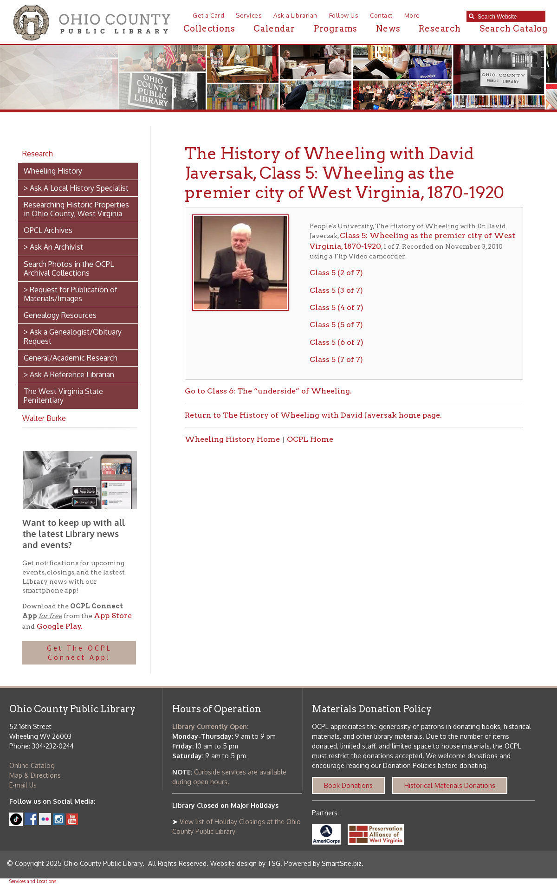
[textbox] (509, 16)
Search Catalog (513, 28)
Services (249, 15)
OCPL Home (310, 439)
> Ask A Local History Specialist (76, 188)
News (388, 28)
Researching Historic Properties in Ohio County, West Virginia (76, 209)
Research (439, 28)
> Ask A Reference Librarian (69, 374)
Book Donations (348, 785)
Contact (381, 15)
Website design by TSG (245, 863)
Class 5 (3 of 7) (336, 290)
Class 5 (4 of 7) (336, 307)
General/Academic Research (70, 357)
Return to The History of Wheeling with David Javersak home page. (313, 415)
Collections (209, 28)
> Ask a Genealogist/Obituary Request (73, 336)
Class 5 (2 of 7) (336, 272)
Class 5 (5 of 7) (336, 324)
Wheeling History (53, 170)
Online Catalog (32, 765)
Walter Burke (44, 418)
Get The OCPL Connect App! (79, 652)
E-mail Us (23, 785)
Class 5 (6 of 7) (336, 342)
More (412, 15)
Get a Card (208, 15)
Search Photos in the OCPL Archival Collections (69, 268)
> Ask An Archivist (53, 247)
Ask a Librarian (295, 15)
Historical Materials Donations (449, 785)
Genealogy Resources (60, 315)
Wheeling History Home (232, 439)
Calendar (274, 28)
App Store (113, 615)
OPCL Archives (48, 230)
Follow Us (344, 15)
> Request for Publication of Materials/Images (70, 294)
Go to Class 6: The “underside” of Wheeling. (268, 391)
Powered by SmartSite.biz (323, 863)
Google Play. (59, 626)
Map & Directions (35, 775)
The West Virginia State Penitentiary (63, 396)
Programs (335, 28)
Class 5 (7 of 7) (336, 359)
